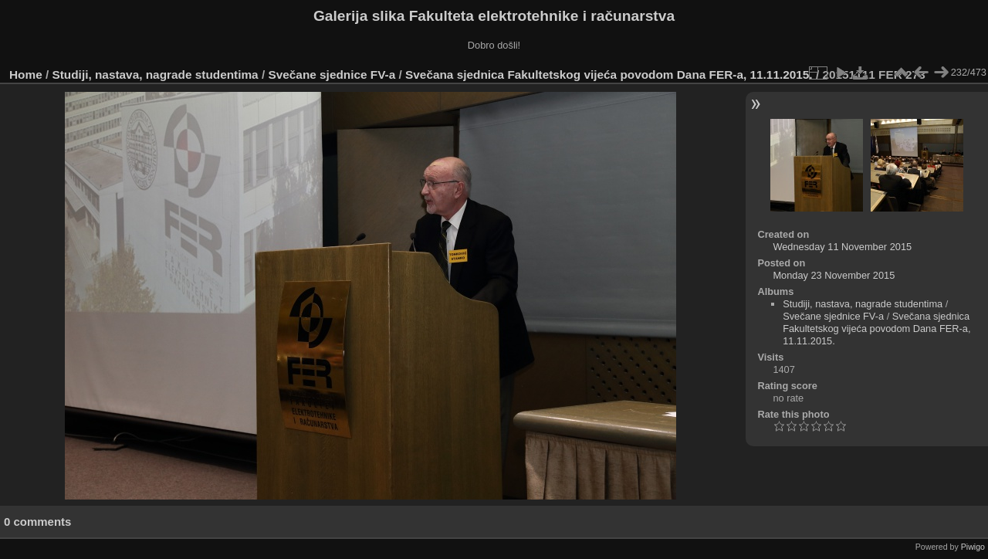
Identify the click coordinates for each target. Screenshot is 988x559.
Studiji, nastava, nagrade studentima (155, 74)
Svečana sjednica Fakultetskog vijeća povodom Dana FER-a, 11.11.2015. (609, 74)
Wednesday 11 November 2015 (842, 246)
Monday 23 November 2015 (834, 275)
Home (25, 74)
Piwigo (973, 546)
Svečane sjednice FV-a (331, 74)
